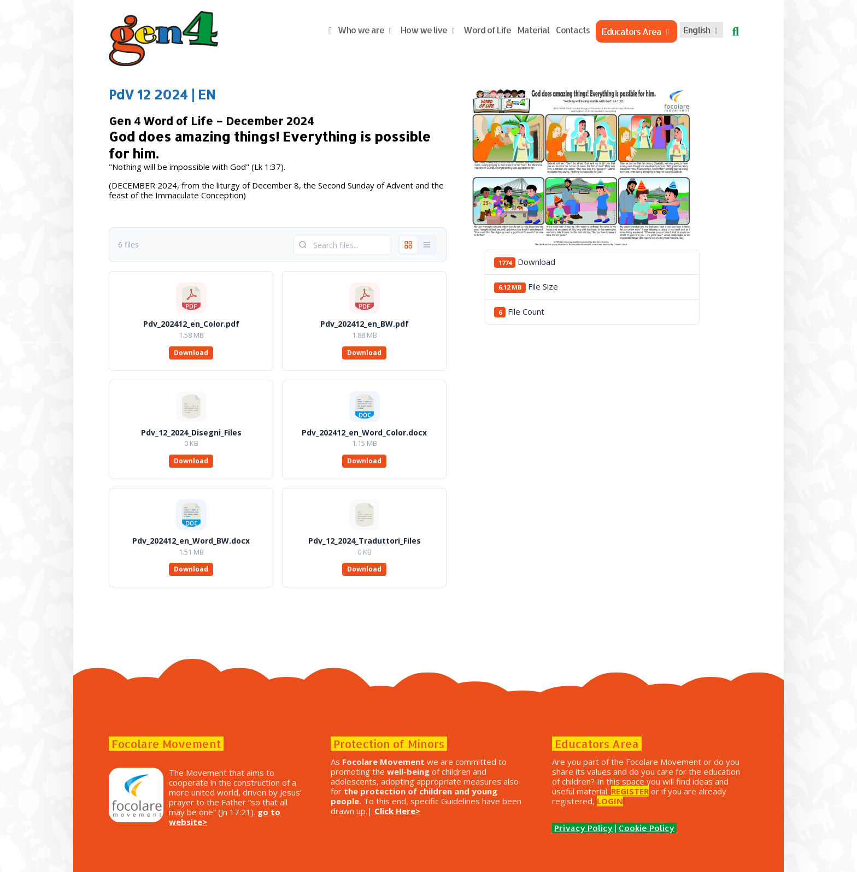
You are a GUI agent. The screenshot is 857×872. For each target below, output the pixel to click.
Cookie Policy (646, 828)
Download (191, 352)
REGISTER (630, 791)
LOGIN (610, 801)
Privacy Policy (583, 828)
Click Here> (397, 810)
